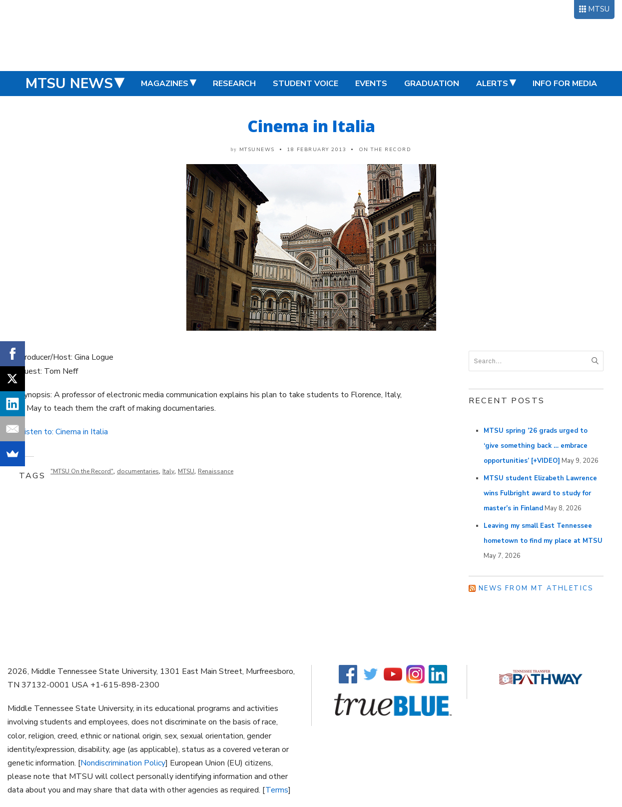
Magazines (164, 83)
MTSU (599, 9)
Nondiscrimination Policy (122, 762)
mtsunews (257, 149)
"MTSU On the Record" (81, 471)
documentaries (138, 471)
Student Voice (305, 83)
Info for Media (565, 83)
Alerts (492, 83)
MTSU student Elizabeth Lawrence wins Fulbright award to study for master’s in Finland (540, 493)
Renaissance (215, 471)
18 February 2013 (316, 149)
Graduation (431, 83)
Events (371, 83)
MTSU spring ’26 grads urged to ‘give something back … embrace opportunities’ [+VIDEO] (536, 445)
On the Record (385, 149)
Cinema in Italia (311, 126)
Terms (276, 789)
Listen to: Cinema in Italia (64, 431)
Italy (168, 471)
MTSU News (69, 83)
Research (234, 83)
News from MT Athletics (536, 588)
